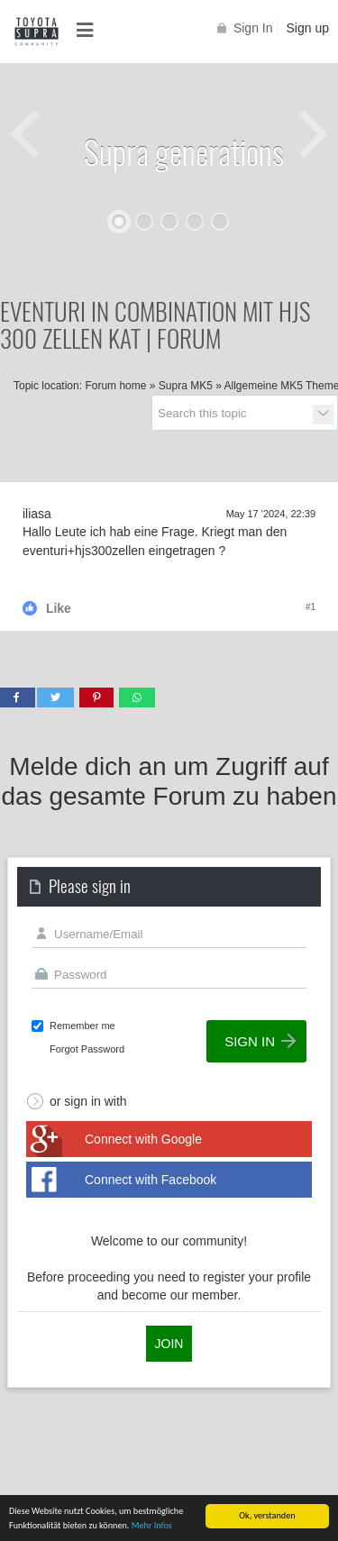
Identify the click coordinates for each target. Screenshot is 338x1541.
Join (169, 1343)
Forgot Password (87, 1049)
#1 (310, 607)
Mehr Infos (152, 1526)
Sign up (308, 28)
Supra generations (184, 151)
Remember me (82, 1025)
